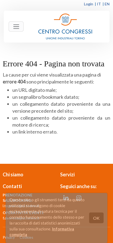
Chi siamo (13, 174)
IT (99, 4)
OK (96, 218)
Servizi (67, 174)
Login (88, 4)
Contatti (12, 186)
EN (107, 4)
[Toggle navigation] (16, 26)
